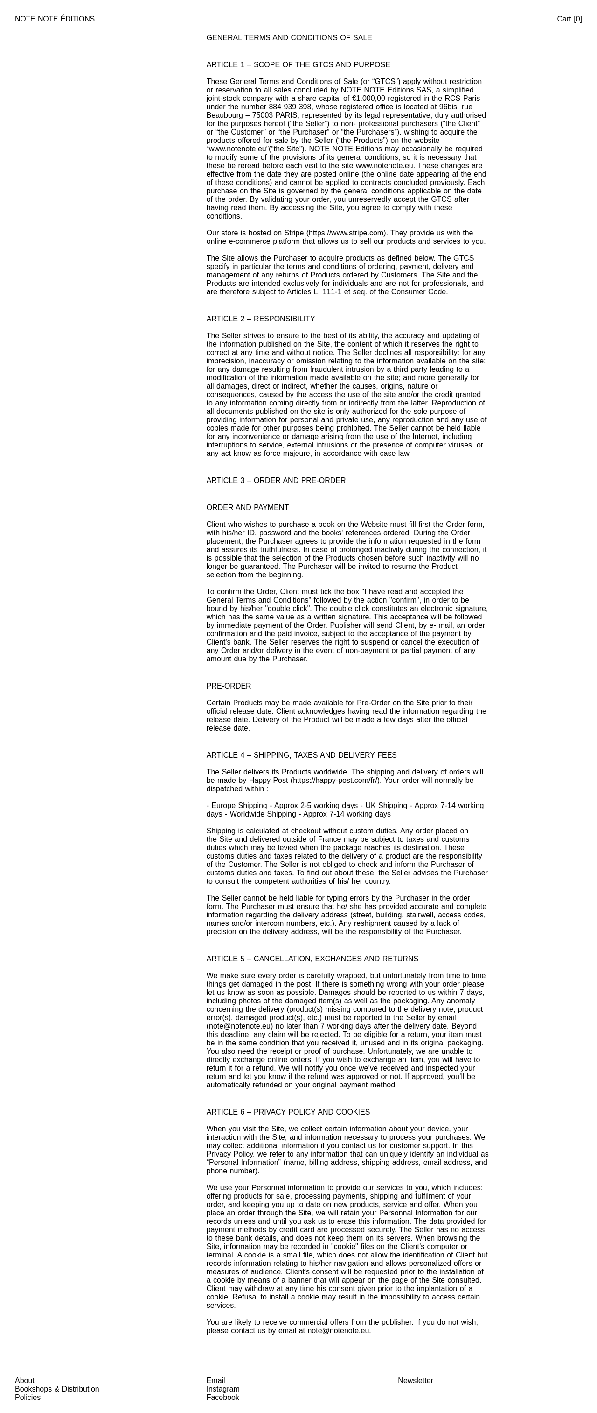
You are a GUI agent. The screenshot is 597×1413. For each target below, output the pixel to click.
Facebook (223, 1397)
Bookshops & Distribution (57, 1389)
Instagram (223, 1389)
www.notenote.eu (237, 149)
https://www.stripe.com (346, 233)
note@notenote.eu (240, 1026)
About (25, 1381)
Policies (28, 1397)
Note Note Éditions (55, 19)
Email (216, 1381)
